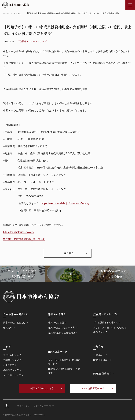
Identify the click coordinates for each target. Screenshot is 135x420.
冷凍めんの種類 (56, 322)
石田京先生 (8, 365)
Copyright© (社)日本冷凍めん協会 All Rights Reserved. (24, 415)
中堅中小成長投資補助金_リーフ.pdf (24, 239)
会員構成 (7, 327)
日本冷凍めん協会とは (14, 322)
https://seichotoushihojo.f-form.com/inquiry (65, 203)
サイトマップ (23, 406)
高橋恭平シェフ (11, 370)
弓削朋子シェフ (11, 360)
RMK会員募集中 (102, 373)
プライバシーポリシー (44, 406)
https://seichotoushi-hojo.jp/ (18, 232)
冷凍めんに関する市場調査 (61, 332)
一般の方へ (98, 354)
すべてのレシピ (11, 354)
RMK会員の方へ (101, 360)
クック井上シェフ (12, 375)
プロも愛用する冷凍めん (105, 322)
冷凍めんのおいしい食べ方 (61, 327)
